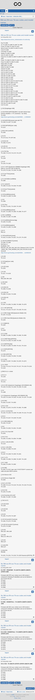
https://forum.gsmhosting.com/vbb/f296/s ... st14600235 (16, 252)
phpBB (12, 694)
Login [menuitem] (34, 11)
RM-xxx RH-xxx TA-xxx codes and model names (16, 21)
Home (2, 11)
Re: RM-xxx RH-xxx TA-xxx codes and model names (16, 565)
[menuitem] (21, 692)
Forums (7, 11)
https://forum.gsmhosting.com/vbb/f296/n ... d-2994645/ (16, 117)
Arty (14, 696)
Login (3, 13)
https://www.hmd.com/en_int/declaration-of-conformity (15, 39)
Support (7, 30)
